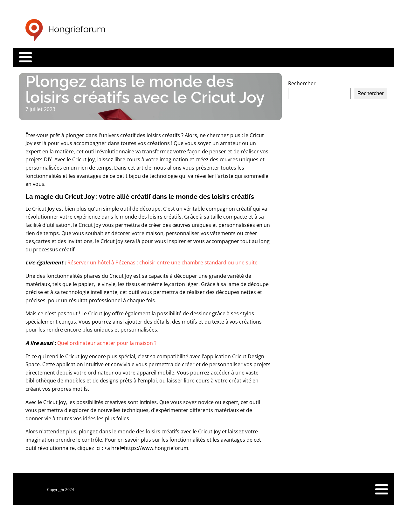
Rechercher (302, 83)
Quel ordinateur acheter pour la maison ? (106, 343)
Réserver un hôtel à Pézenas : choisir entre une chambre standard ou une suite (162, 262)
